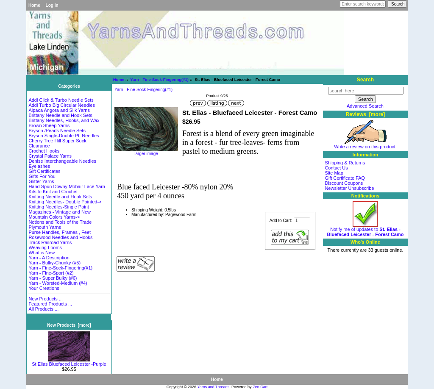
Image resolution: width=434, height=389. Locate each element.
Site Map (334, 172)
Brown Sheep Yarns (49, 125)
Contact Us (336, 167)
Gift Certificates (44, 171)
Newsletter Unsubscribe (349, 188)
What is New (41, 252)
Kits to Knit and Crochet (53, 191)
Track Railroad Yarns (50, 242)
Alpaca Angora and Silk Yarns (59, 110)
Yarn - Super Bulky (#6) (52, 278)
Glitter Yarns (41, 181)
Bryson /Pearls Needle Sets (57, 130)
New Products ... (45, 298)
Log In (52, 5)
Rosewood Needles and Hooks (60, 237)
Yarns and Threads (213, 387)
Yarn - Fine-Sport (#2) (50, 272)
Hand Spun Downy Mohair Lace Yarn (66, 186)
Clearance (39, 145)
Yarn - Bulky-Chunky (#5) (54, 262)
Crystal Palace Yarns (50, 155)
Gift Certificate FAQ (345, 178)
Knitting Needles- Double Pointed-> (64, 201)
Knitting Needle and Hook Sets (60, 196)
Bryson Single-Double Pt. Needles (63, 135)
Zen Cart (260, 387)
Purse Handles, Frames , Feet (59, 232)
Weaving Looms (45, 247)
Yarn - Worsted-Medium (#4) (57, 283)
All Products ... (43, 308)
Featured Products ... (50, 303)
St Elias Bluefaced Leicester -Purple (69, 362)
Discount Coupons (344, 183)
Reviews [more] (365, 114)
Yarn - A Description (48, 257)
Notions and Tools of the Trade (60, 222)
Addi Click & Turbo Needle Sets (60, 100)
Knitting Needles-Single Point (58, 206)
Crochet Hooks (43, 150)
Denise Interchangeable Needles (62, 161)
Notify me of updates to (365, 229)
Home (34, 5)
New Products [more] (69, 325)
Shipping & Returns (345, 162)
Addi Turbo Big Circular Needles (61, 105)
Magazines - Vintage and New (59, 211)
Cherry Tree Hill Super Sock (57, 140)
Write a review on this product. (365, 144)
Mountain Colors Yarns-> (54, 217)
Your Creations (43, 288)
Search (365, 80)
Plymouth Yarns (44, 227)
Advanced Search (365, 105)
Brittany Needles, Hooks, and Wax (63, 120)
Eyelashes (39, 166)
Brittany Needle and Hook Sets (60, 115)
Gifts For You (42, 176)
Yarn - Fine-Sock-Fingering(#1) (159, 79)
